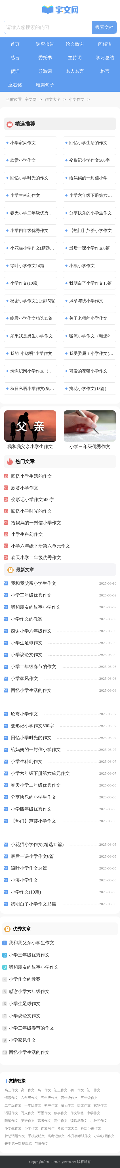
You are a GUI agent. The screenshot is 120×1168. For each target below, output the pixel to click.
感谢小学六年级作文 (29, 991)
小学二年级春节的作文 (31, 1028)
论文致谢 (75, 44)
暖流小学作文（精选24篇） (92, 336)
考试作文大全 (67, 1128)
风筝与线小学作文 (86, 301)
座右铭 (15, 84)
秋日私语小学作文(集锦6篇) (33, 388)
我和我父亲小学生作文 (31, 942)
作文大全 (53, 100)
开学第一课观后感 (18, 1144)
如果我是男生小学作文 (31, 336)
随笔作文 (11, 1121)
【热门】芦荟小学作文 (90, 230)
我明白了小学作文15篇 (90, 283)
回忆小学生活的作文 (88, 142)
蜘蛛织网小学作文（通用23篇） (33, 371)
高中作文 (61, 1121)
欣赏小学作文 (23, 160)
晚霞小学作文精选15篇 (31, 318)
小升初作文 (98, 1121)
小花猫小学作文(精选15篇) (33, 248)
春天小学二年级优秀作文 (33, 213)
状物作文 (100, 1105)
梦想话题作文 (15, 1136)
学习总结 (105, 57)
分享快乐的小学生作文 (90, 213)
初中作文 (51, 1105)
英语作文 (28, 1121)
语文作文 (84, 1105)
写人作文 (28, 1113)
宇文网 (31, 100)
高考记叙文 (56, 1136)
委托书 (45, 57)
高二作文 (28, 1090)
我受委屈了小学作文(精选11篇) (92, 353)
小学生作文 (13, 1128)
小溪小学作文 (82, 265)
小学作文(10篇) (24, 283)
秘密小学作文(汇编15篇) (33, 301)
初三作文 (61, 1090)
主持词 (75, 57)
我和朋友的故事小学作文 (34, 967)
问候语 (105, 44)
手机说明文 (36, 1136)
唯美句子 (45, 84)
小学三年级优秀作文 (29, 954)
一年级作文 (32, 1105)
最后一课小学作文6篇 (89, 248)
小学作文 (77, 100)
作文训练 (77, 1113)
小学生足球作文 (25, 1003)
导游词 (45, 71)
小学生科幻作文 (25, 195)
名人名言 (75, 71)
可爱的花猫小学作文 (88, 371)
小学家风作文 (23, 142)
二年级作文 (13, 1105)
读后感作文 (78, 1121)
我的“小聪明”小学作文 (31, 353)
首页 (15, 44)
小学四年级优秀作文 (29, 230)
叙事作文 (61, 1113)
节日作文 (41, 1144)
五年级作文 (49, 1098)
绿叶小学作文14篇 (27, 265)
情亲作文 (11, 1098)
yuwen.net (69, 1162)
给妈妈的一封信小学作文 (92, 178)
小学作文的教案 (25, 979)
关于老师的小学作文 (88, 318)
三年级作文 (89, 1098)
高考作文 (44, 1121)
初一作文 (93, 1090)
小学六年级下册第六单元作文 (92, 195)
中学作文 (93, 1113)
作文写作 (47, 1128)
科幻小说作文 (91, 1128)
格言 (105, 71)
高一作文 (44, 1090)
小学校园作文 (104, 1136)
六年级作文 (29, 1098)
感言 (15, 57)
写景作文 (44, 1113)
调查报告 (45, 44)
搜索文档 (104, 27)
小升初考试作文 (79, 1136)
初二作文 (77, 1090)
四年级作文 (69, 1098)
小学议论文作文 (25, 1015)
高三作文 (11, 1090)
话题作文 (11, 1113)
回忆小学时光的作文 (29, 178)
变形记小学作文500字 (89, 160)
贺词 (15, 71)
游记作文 (67, 1105)
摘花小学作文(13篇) (87, 388)
